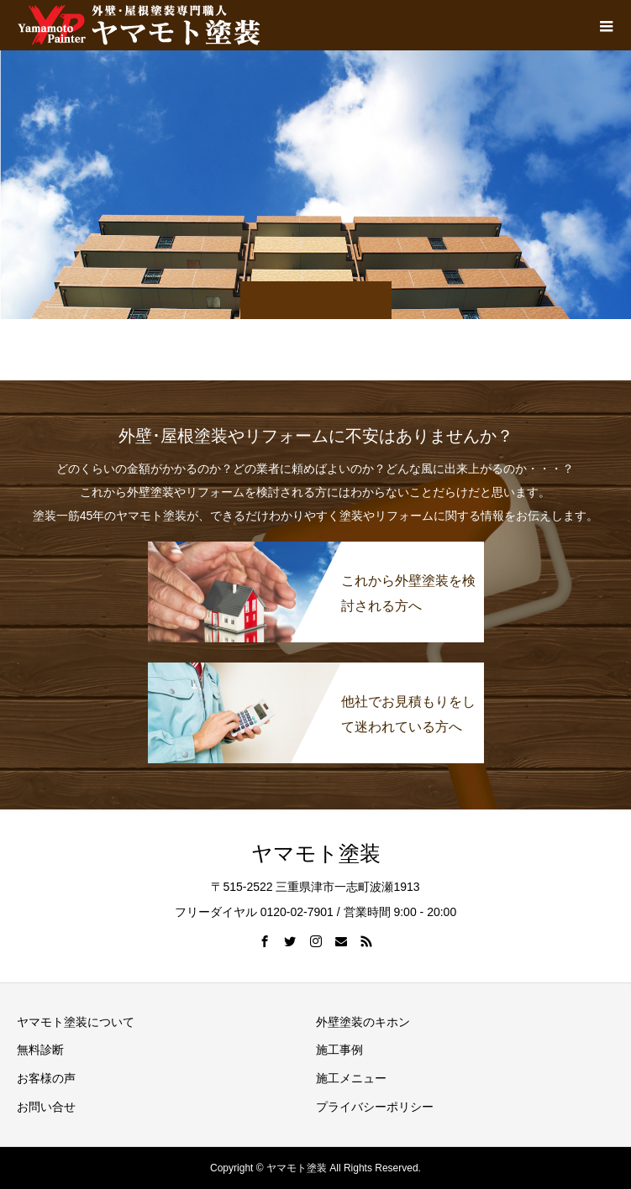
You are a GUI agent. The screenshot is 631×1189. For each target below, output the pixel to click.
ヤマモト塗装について (75, 1022)
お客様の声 (46, 1078)
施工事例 (339, 1049)
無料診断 (40, 1049)
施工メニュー (351, 1078)
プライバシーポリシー (375, 1106)
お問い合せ (46, 1106)
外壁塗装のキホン (363, 1022)
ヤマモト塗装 (316, 853)
